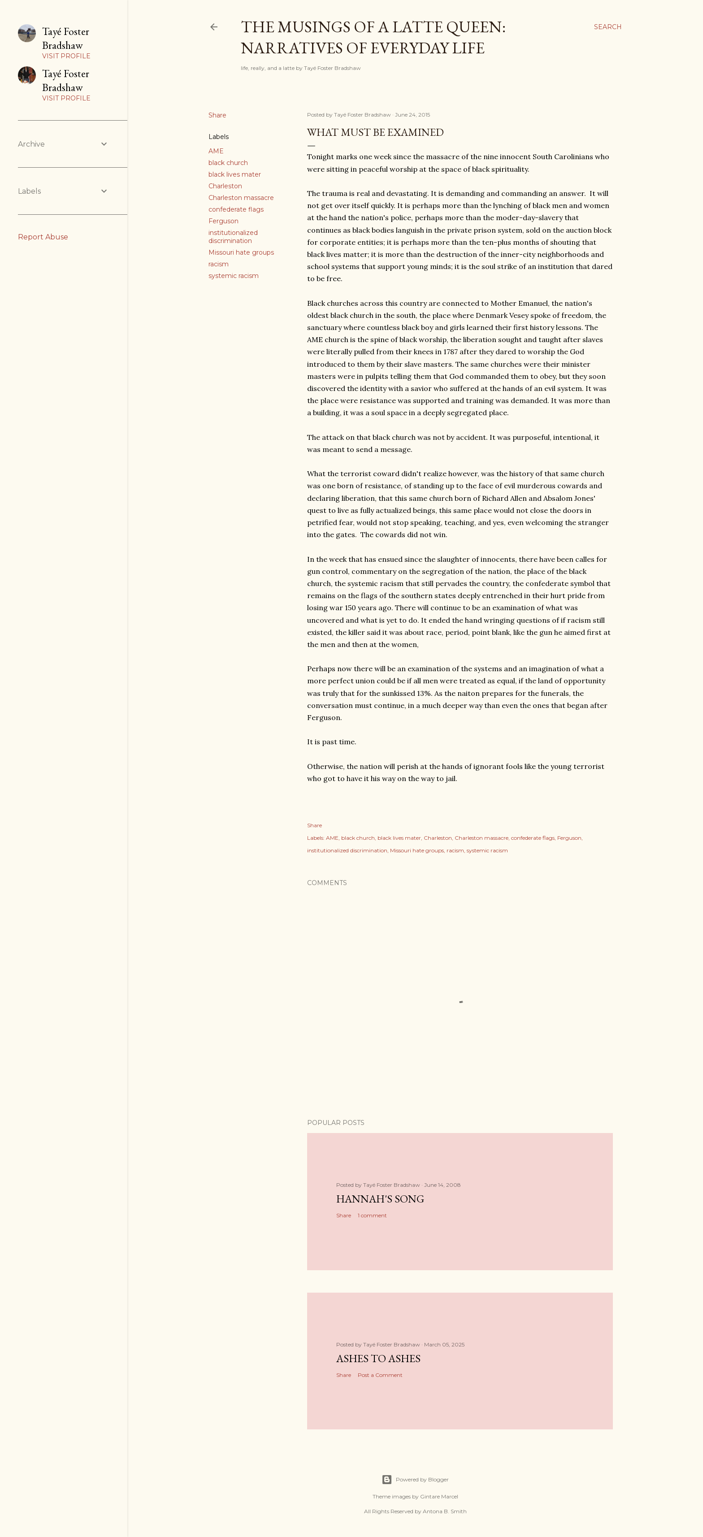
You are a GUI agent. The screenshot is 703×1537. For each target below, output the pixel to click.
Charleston (225, 186)
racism (218, 264)
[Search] (608, 27)
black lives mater (234, 174)
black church (228, 163)
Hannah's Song (380, 1199)
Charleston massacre (241, 198)
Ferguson (223, 221)
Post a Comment (380, 1375)
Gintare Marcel (439, 1496)
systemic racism (233, 276)
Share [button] (217, 115)
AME (216, 151)
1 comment (372, 1215)
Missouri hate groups (241, 252)
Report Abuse (43, 237)
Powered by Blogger (415, 1479)
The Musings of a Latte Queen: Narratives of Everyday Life (373, 37)
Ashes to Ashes (378, 1358)
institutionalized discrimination (233, 237)
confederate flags (236, 209)
